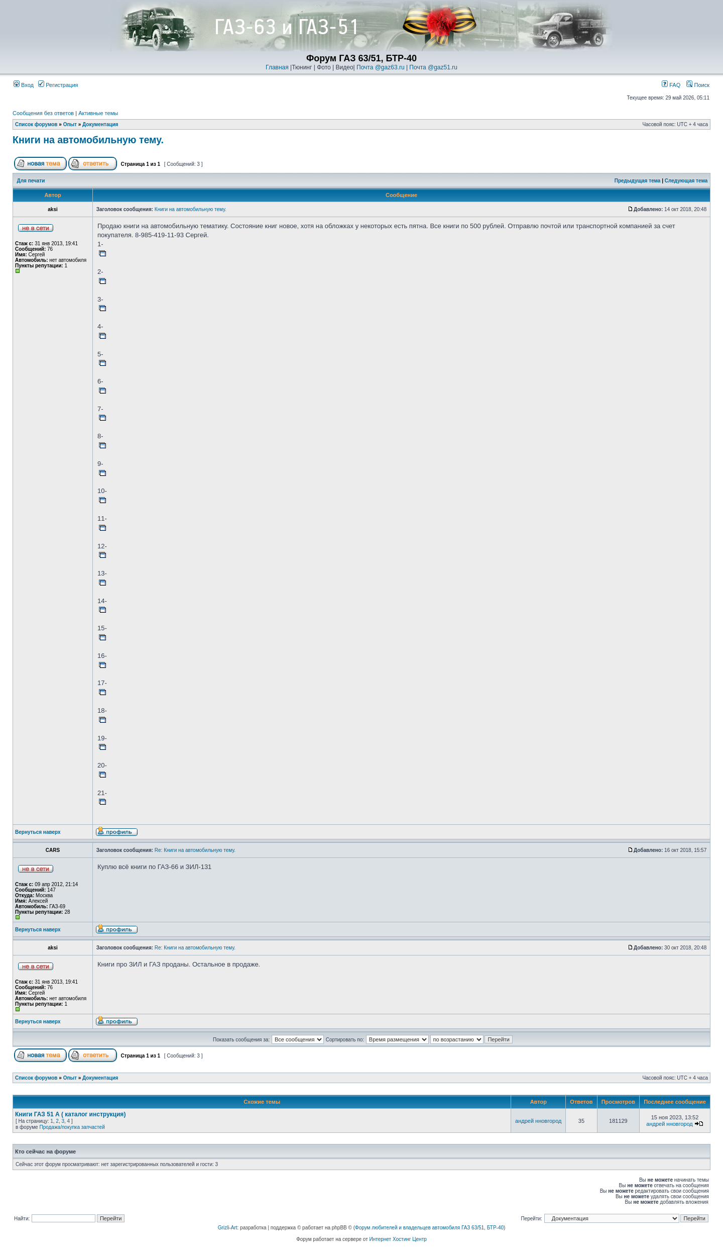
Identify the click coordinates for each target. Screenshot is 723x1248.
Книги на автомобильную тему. (88, 139)
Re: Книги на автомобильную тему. (195, 850)
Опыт (70, 124)
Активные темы (98, 113)
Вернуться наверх (38, 832)
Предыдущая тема (638, 180)
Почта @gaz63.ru (380, 67)
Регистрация (58, 85)
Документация (100, 124)
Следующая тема (686, 180)
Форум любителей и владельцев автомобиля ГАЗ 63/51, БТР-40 (429, 1227)
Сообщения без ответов (43, 113)
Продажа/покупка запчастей (71, 1127)
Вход (24, 85)
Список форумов (36, 124)
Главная (277, 67)
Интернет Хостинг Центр (398, 1239)
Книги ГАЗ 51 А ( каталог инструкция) (70, 1114)
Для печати (31, 180)
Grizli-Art (227, 1227)
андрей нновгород (538, 1121)
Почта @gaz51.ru (433, 67)
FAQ (671, 85)
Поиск (697, 85)
